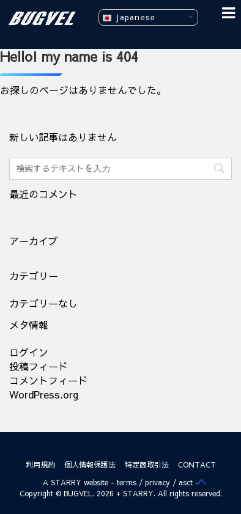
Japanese (128, 17)
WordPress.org (43, 394)
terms (126, 482)
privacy (157, 482)
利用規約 (40, 464)
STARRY (66, 482)
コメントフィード (48, 380)
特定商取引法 (147, 464)
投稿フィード (38, 366)
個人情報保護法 (90, 464)
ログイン (28, 352)
